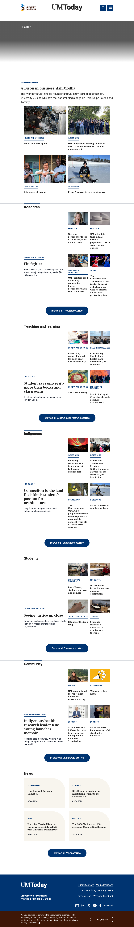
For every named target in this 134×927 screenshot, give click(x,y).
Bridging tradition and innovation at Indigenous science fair (75, 467)
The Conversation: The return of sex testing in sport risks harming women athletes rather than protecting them (99, 286)
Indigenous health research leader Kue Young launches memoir (41, 727)
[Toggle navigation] (110, 8)
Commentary (74, 500)
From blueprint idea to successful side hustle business (100, 732)
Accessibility (89, 890)
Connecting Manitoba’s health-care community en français (98, 360)
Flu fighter (33, 264)
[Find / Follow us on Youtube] (95, 905)
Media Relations (104, 885)
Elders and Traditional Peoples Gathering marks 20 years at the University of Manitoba (99, 469)
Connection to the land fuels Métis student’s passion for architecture (43, 497)
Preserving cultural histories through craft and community (77, 358)
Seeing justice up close (43, 616)
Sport (93, 271)
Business (72, 722)
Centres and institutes (74, 272)
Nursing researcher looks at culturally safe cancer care (77, 239)
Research (72, 229)
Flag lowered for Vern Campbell (39, 793)
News (29, 819)
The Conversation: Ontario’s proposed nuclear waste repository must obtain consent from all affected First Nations (78, 517)
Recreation (95, 581)
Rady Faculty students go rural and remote (77, 591)
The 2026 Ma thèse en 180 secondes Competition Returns (89, 826)
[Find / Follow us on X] (89, 905)
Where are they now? (98, 693)
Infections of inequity (36, 192)
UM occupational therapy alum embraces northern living (77, 696)
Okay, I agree (102, 919)
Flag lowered (33, 786)
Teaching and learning (35, 715)
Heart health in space (35, 144)
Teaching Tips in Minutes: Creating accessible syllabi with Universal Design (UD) (42, 827)
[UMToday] (41, 886)
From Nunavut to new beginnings (86, 192)
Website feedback (103, 896)
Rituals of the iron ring (78, 624)
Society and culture (78, 348)
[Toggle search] (103, 8)
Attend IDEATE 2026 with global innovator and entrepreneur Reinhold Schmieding (77, 735)
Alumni (71, 686)
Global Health (31, 187)
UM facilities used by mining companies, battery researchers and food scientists (78, 285)
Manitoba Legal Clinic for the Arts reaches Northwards (100, 399)
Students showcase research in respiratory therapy (96, 628)
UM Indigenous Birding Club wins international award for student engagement (86, 147)
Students (94, 617)
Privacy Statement (30, 922)
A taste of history (77, 393)
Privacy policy (105, 890)
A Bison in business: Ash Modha (48, 88)
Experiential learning (96, 388)
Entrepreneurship (29, 83)
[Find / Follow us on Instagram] (83, 905)
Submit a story (86, 885)
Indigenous (73, 139)
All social (108, 905)
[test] (77, 905)
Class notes (96, 686)
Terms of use (83, 896)
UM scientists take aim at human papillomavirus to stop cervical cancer (100, 241)
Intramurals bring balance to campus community (99, 590)
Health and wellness (34, 139)
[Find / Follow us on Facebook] (100, 905)
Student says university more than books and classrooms (44, 388)
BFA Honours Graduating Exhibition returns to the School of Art (86, 794)
